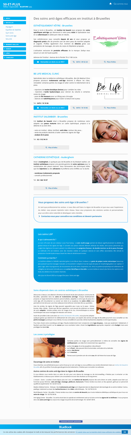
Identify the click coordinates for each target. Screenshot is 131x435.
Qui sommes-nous (121, 4)
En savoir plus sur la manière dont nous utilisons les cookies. (98, 432)
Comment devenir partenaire (70, 421)
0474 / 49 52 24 (80, 62)
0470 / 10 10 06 (80, 108)
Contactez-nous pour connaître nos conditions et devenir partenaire (71, 216)
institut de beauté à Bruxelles (69, 316)
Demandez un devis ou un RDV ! (51, 62)
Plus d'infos (111, 62)
